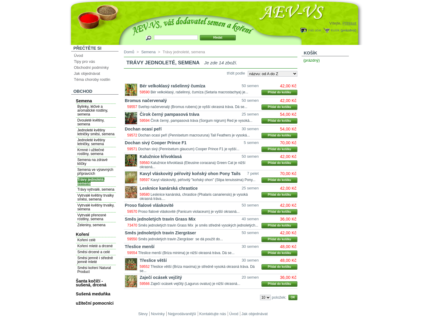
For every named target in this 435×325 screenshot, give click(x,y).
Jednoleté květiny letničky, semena (91, 142)
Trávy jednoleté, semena (91, 181)
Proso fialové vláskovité (149, 205)
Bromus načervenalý (146, 100)
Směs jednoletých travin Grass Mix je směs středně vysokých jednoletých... (198, 225)
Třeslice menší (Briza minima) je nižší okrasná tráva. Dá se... (186, 253)
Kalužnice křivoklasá (161, 156)
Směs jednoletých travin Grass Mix (160, 219)
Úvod (78, 55)
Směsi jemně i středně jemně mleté (95, 260)
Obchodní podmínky (91, 67)
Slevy (143, 314)
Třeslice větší (153, 260)
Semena (84, 100)
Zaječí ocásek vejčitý (161, 277)
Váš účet (314, 30)
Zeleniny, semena (91, 225)
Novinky (158, 314)
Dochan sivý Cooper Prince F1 (156, 142)
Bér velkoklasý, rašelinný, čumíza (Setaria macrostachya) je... (199, 92)
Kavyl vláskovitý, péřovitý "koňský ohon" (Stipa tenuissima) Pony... (202, 180)
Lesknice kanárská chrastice (169, 188)
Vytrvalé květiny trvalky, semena (96, 207)
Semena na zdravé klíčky (92, 162)
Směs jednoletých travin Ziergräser (160, 232)
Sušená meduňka (93, 293)
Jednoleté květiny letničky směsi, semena (96, 132)
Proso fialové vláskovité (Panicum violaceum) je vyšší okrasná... (189, 211)
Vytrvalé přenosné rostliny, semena (91, 217)
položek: (279, 297)
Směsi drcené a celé (93, 252)
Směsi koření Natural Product (94, 270)
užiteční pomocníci (95, 303)
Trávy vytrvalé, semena (96, 189)
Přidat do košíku (279, 92)
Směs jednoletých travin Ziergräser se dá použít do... (180, 239)
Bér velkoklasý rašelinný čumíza (172, 85)
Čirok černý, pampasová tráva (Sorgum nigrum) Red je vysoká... (201, 121)
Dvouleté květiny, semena (91, 122)
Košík (335, 30)
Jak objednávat (87, 73)
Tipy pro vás (84, 61)
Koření (82, 234)
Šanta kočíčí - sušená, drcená (91, 283)
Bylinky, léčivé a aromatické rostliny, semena (92, 110)
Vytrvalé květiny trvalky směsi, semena (95, 197)
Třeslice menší (139, 246)
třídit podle (236, 73)
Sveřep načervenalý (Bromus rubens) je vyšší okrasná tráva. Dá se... (192, 107)
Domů (129, 52)
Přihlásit (349, 23)
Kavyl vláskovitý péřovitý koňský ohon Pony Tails (190, 173)
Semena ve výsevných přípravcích (95, 172)
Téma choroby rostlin (92, 79)
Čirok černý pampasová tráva (169, 114)
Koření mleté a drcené (95, 246)
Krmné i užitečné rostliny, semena (90, 152)
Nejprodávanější (182, 314)
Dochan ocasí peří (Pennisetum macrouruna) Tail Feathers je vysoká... (194, 135)
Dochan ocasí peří (143, 129)
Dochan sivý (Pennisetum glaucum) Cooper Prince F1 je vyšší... (188, 149)
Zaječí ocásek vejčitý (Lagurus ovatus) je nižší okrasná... (195, 284)
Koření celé (86, 240)
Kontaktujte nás (212, 314)
